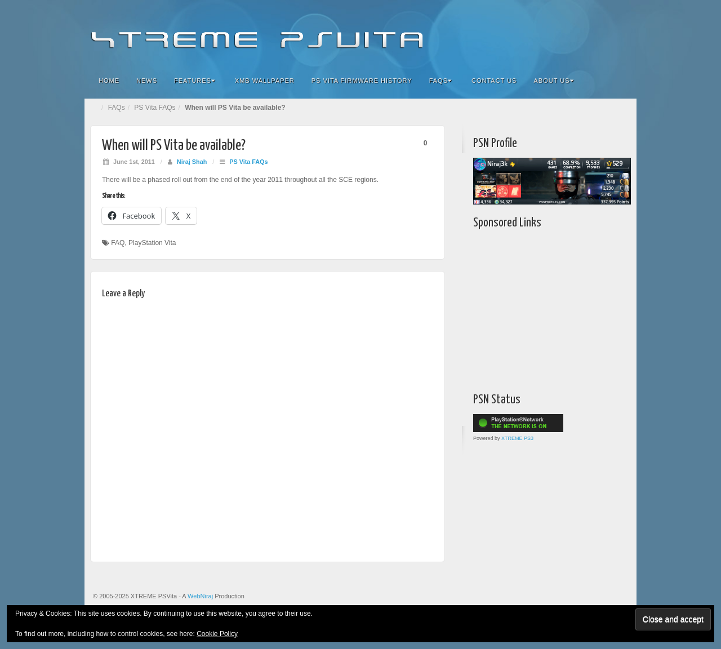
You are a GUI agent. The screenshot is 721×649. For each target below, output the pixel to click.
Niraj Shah (192, 161)
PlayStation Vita (152, 243)
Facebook (544, 32)
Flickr (560, 32)
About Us (553, 80)
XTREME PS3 (517, 438)
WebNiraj (200, 596)
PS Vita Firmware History (361, 80)
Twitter (590, 32)
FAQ (117, 243)
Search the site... (620, 80)
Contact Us (494, 80)
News (146, 80)
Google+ (575, 32)
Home (109, 80)
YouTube (605, 32)
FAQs (440, 80)
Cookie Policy (217, 634)
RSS (620, 32)
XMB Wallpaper (265, 80)
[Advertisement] (543, 308)
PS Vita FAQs (154, 108)
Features (194, 80)
